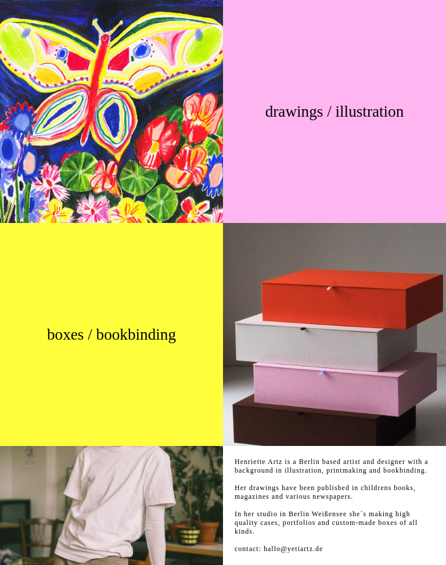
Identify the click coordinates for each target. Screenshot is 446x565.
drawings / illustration (334, 111)
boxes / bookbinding (111, 334)
